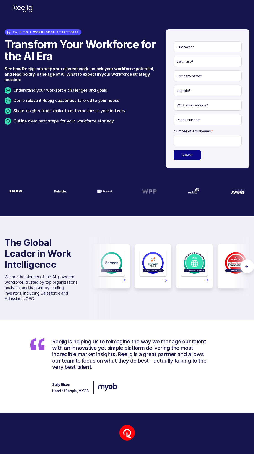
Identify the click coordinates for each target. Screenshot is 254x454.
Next (247, 266)
